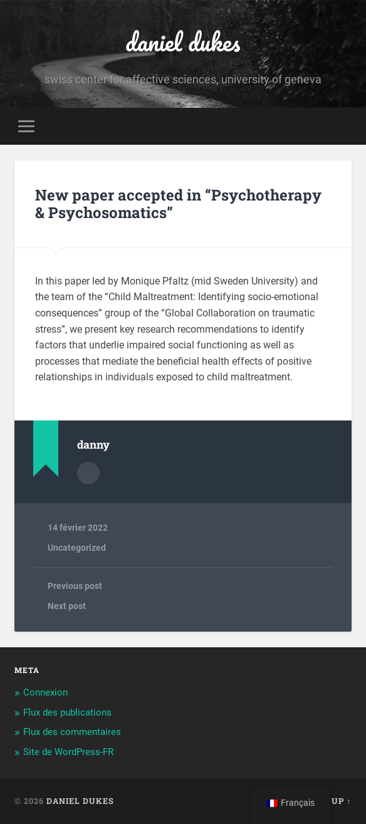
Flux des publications (67, 712)
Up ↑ (341, 801)
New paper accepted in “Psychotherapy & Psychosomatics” (178, 204)
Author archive (88, 473)
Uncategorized (77, 548)
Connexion (45, 692)
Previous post (75, 586)
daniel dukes (182, 41)
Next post (67, 606)
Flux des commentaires (72, 732)
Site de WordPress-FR (68, 752)
